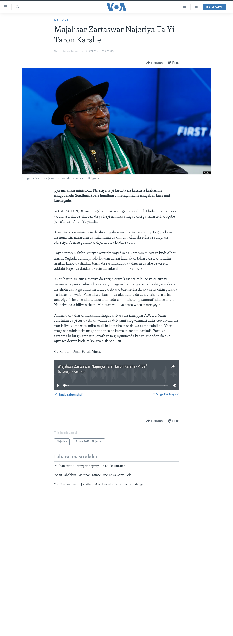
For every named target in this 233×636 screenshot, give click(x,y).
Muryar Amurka (73, 372)
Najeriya (61, 20)
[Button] (154, 63)
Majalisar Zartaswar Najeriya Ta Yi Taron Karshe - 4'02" (102, 367)
